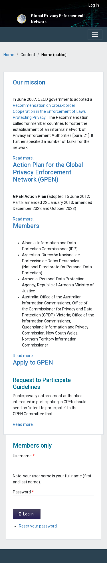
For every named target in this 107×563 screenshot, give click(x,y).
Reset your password (38, 526)
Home (8, 54)
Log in (93, 5)
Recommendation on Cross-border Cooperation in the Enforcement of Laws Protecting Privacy (49, 111)
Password (22, 492)
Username (22, 456)
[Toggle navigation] (95, 34)
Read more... (24, 158)
